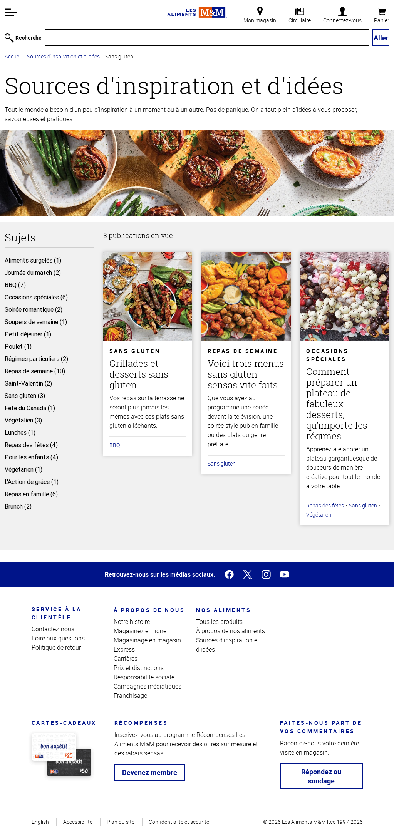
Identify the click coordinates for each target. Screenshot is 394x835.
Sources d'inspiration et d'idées (63, 56)
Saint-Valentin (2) (28, 383)
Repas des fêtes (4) (31, 445)
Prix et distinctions (139, 668)
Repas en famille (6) (31, 494)
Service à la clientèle (57, 613)
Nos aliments (223, 610)
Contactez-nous (53, 629)
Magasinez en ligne (140, 631)
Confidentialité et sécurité (179, 821)
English (40, 821)
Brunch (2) (18, 506)
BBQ (114, 445)
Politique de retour (56, 647)
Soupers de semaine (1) (36, 322)
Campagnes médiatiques (147, 686)
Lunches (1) (20, 432)
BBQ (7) (15, 285)
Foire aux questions (58, 638)
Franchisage (130, 695)
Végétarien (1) (23, 469)
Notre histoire (132, 621)
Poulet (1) (18, 346)
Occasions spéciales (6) (36, 297)
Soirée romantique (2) (33, 309)
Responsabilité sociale (144, 677)
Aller (381, 37)
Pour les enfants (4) (31, 457)
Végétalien (318, 514)
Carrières (125, 658)
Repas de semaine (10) (35, 371)
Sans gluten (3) (25, 395)
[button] (11, 12)
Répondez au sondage (321, 776)
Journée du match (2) (33, 272)
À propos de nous (149, 610)
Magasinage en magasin (147, 640)
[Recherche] (207, 37)
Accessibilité (77, 821)
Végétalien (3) (23, 420)
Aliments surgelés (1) (33, 260)
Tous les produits (219, 621)
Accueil (13, 56)
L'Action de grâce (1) (32, 482)
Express (124, 649)
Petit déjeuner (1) (28, 334)
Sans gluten (222, 463)
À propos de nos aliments (230, 631)
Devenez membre (149, 772)
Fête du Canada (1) (30, 408)
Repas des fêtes (325, 505)
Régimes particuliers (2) (36, 359)
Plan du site (120, 821)
